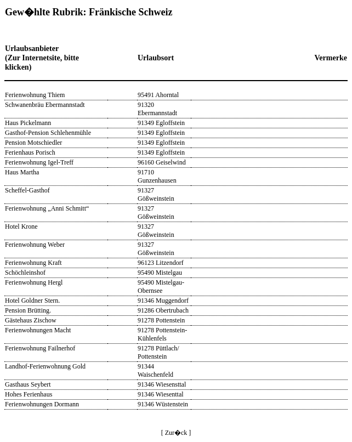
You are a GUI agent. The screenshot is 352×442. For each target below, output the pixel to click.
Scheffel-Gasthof (27, 190)
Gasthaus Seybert (28, 384)
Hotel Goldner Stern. (32, 300)
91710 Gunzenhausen (157, 176)
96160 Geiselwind (162, 162)
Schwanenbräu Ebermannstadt (45, 105)
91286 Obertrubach (163, 310)
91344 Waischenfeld (155, 370)
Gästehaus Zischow (30, 320)
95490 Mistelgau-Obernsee (161, 286)
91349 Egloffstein (161, 123)
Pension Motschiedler (33, 142)
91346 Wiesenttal (161, 394)
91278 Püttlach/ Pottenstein (158, 352)
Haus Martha (22, 172)
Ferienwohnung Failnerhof (40, 348)
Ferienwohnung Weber (35, 244)
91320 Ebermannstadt (157, 109)
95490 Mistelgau (160, 272)
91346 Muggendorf (163, 300)
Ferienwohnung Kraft (33, 263)
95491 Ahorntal (158, 95)
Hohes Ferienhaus (28, 394)
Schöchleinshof (25, 272)
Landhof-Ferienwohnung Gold (45, 366)
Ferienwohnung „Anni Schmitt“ (47, 208)
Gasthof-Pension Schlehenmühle (48, 133)
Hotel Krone (21, 226)
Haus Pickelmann (28, 123)
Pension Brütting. (28, 310)
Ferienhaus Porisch (30, 152)
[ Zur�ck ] (176, 433)
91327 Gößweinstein (156, 194)
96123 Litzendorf (161, 263)
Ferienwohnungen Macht (38, 330)
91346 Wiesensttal (162, 384)
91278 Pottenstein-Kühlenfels (162, 334)
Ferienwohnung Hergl (34, 282)
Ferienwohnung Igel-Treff (39, 162)
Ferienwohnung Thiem (35, 95)
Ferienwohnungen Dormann (42, 404)
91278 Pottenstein (161, 320)
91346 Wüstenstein (163, 404)
